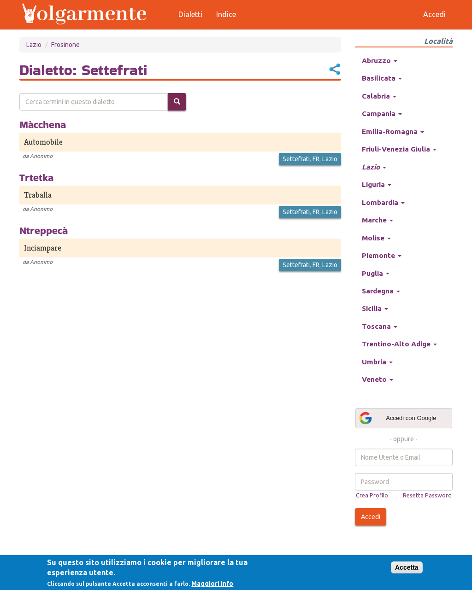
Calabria (379, 96)
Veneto (377, 379)
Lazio (33, 44)
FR (316, 159)
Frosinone (65, 44)
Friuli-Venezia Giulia (399, 149)
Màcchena (42, 124)
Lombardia (383, 202)
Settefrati (296, 159)
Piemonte (381, 255)
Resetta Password (427, 495)
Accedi (370, 516)
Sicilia (375, 308)
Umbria (377, 362)
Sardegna (381, 291)
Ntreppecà (43, 230)
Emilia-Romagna (393, 131)
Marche (377, 220)
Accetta (407, 567)
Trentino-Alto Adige (399, 344)
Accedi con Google (397, 418)
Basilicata (382, 78)
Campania (382, 113)
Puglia (375, 273)
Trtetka (36, 177)
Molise (376, 238)
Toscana (379, 326)
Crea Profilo (372, 495)
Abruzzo (379, 60)
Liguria (376, 184)
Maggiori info (212, 583)
